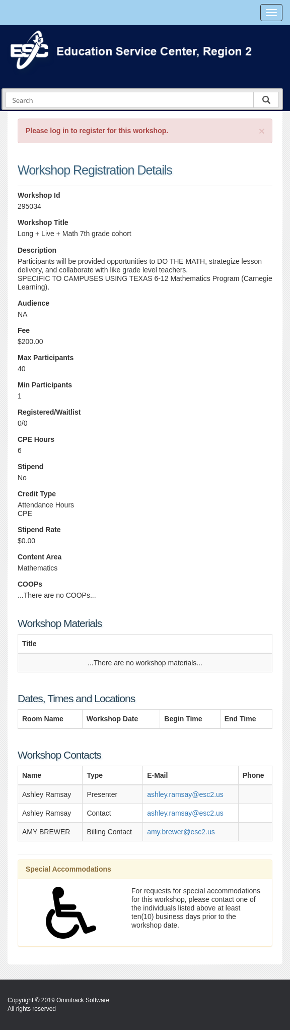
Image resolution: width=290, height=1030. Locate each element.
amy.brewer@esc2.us (181, 832)
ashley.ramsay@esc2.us (185, 794)
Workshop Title (43, 222)
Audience (33, 303)
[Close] (262, 131)
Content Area (39, 557)
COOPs (30, 584)
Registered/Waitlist (49, 412)
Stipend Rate (39, 530)
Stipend (30, 467)
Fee (24, 330)
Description (37, 250)
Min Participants (45, 385)
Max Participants (46, 358)
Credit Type (37, 494)
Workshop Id (39, 195)
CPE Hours (36, 439)
